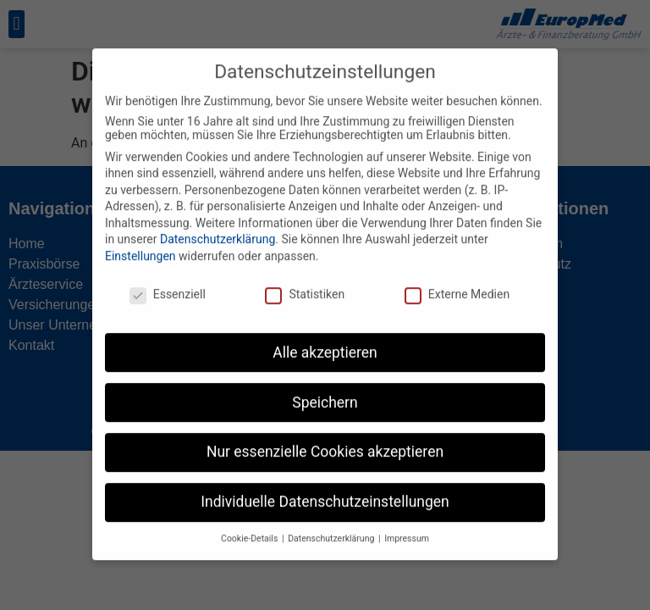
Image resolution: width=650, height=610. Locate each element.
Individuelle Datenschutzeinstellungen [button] (325, 488)
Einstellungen (140, 242)
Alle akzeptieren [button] (325, 338)
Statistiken (304, 279)
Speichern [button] (324, 388)
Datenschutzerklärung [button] (332, 524)
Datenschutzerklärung (217, 225)
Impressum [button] (406, 524)
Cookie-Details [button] (250, 524)
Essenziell (167, 279)
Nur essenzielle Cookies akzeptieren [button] (325, 438)
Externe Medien (457, 279)
